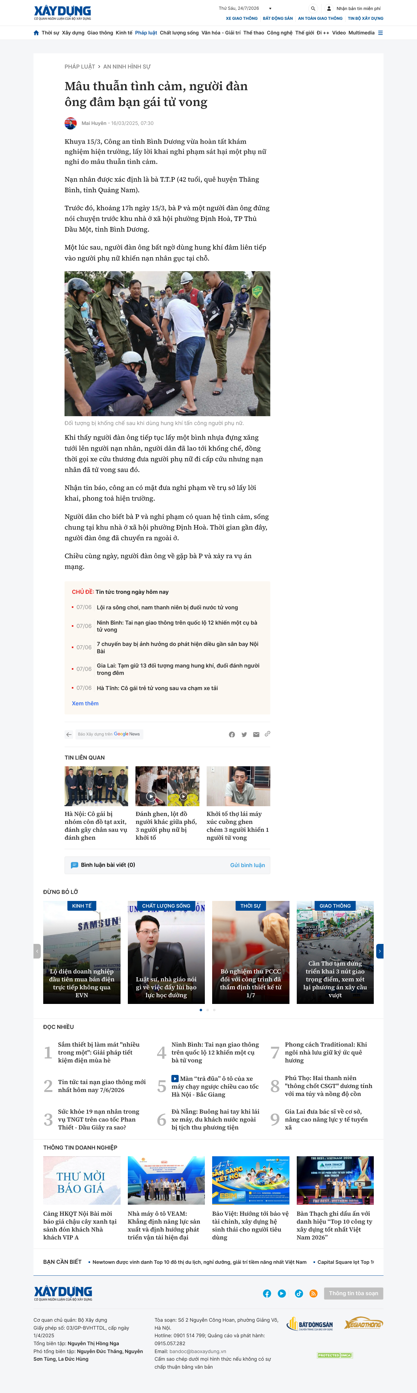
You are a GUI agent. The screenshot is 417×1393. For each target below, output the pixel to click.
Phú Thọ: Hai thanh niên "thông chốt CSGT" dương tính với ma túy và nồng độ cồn (329, 1086)
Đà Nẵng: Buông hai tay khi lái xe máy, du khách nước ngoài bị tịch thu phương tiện (215, 1119)
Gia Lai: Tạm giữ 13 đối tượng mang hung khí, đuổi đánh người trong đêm (178, 669)
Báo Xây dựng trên (109, 734)
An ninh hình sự (127, 67)
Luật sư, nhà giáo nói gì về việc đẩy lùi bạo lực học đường (166, 987)
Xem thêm (85, 703)
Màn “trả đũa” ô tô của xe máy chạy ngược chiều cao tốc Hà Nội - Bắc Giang (215, 1086)
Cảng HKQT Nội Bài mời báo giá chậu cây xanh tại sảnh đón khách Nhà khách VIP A (80, 1225)
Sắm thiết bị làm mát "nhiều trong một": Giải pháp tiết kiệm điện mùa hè (99, 1052)
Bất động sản (278, 18)
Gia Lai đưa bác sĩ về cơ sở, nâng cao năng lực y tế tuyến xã (326, 1119)
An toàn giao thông (320, 18)
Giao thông (100, 33)
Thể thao (253, 33)
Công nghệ (280, 33)
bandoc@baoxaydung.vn (198, 1351)
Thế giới (304, 33)
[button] (201, 1010)
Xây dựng (73, 33)
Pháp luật (146, 33)
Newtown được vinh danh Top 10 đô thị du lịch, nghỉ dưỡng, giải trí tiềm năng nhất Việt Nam (200, 1262)
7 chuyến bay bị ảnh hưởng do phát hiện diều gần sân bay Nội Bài (177, 647)
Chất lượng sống (179, 33)
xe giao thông (242, 18)
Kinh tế (124, 33)
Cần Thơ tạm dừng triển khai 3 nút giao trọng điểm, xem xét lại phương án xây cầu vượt (335, 979)
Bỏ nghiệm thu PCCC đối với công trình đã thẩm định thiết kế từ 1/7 (251, 983)
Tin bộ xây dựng (366, 18)
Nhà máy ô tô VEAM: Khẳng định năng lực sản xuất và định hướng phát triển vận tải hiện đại (164, 1225)
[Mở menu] (380, 33)
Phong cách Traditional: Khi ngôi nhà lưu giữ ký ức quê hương (326, 1052)
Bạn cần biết (62, 1262)
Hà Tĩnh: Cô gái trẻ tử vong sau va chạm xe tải (157, 688)
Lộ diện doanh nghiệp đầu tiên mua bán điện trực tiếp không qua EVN (81, 983)
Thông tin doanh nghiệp (80, 1148)
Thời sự (50, 33)
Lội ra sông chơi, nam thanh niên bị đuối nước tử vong (167, 607)
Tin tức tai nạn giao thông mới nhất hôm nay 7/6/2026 (102, 1086)
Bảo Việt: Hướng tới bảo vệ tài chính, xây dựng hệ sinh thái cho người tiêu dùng (250, 1225)
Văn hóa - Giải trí (220, 33)
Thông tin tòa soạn (353, 1293)
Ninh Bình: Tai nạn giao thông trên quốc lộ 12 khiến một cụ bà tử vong (177, 626)
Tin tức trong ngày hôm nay (132, 592)
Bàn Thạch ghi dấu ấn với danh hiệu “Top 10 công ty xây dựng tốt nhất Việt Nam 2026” (335, 1225)
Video (339, 33)
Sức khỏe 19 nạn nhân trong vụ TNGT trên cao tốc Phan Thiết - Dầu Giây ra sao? (98, 1119)
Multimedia (362, 33)
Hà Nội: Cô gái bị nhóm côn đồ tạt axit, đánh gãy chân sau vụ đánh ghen (96, 826)
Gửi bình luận (247, 865)
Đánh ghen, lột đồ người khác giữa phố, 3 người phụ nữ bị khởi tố (166, 826)
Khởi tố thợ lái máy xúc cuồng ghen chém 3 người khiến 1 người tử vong (238, 826)
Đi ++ (323, 33)
